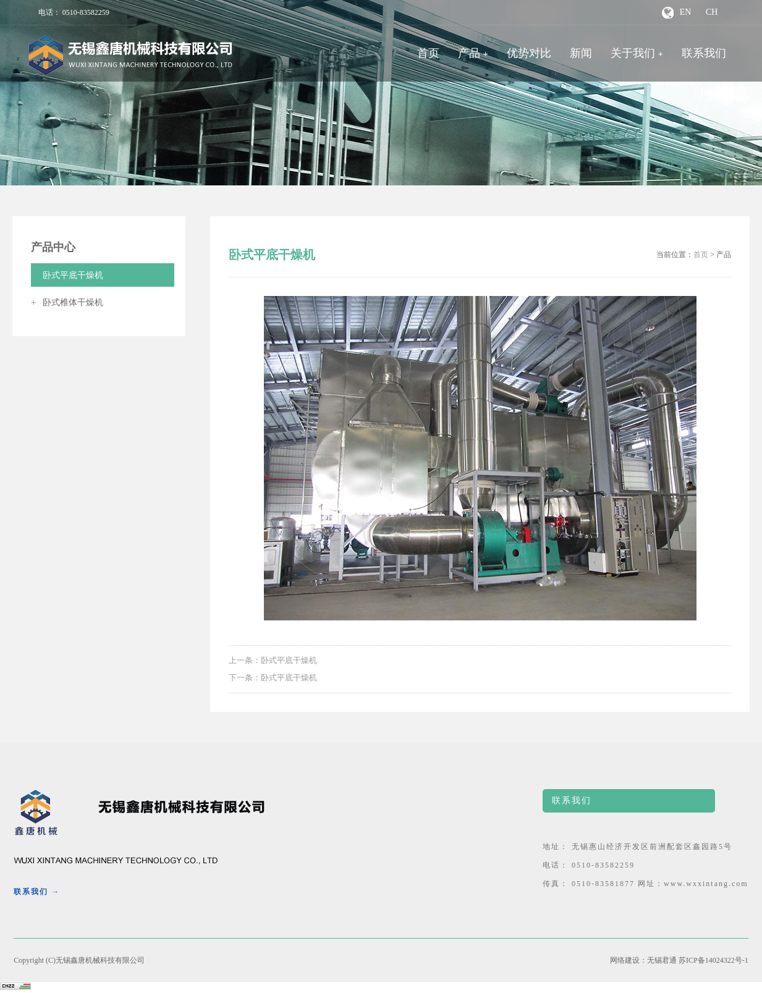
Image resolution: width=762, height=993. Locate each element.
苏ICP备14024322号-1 (713, 960)
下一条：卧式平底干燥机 (273, 677)
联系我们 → (37, 891)
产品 (469, 53)
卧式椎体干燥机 (67, 302)
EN (686, 12)
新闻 (581, 53)
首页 (428, 53)
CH (712, 12)
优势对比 (529, 53)
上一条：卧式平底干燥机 (273, 660)
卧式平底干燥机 (67, 275)
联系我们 (704, 53)
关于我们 (633, 53)
